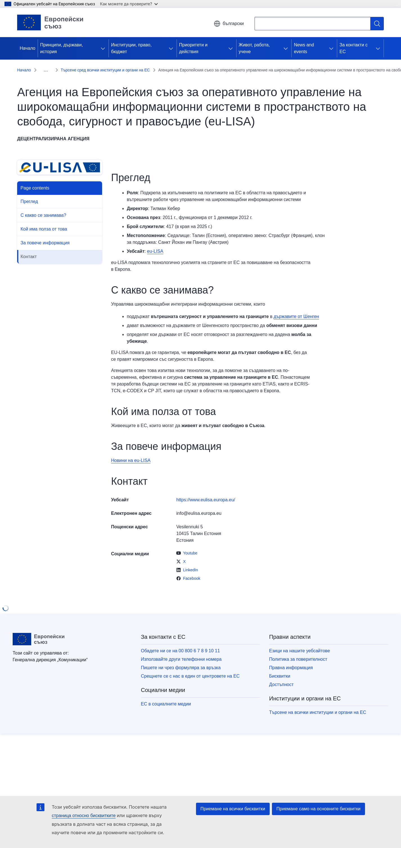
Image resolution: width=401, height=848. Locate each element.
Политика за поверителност (298, 652)
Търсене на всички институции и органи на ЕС (317, 705)
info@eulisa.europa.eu (198, 506)
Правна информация (291, 660)
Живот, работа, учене (254, 48)
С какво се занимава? (43, 208)
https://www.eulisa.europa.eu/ (205, 493)
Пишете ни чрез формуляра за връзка (181, 660)
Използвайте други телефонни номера (181, 652)
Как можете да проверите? (129, 3)
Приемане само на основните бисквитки (318, 808)
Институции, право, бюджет (131, 48)
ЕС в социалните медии (166, 697)
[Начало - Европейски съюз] (50, 22)
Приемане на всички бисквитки (232, 808)
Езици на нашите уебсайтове (299, 644)
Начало (27, 48)
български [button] (229, 23)
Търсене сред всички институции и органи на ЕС (84, 66)
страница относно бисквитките (84, 815)
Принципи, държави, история (61, 48)
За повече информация (45, 236)
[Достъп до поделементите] (104, 48)
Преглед (29, 194)
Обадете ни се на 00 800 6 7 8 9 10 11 (180, 644)
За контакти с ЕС (353, 48)
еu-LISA (155, 244)
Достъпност (281, 677)
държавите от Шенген (296, 309)
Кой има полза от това (44, 222)
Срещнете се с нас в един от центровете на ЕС (190, 669)
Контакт (29, 249)
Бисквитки (279, 669)
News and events (304, 48)
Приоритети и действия (193, 48)
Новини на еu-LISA (130, 453)
